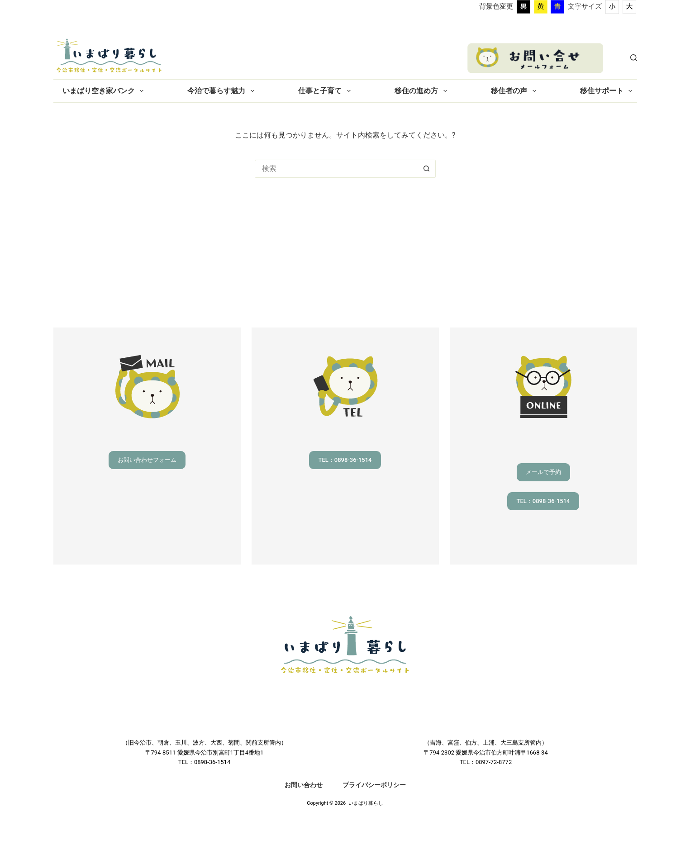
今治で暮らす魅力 (222, 90)
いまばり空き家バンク (104, 90)
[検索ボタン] (427, 169)
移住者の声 (515, 90)
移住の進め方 (422, 90)
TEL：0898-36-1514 (344, 459)
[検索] (633, 57)
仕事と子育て (326, 90)
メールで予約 (543, 472)
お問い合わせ (304, 784)
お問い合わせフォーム (147, 459)
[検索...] (336, 169)
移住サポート (608, 90)
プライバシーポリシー (374, 784)
